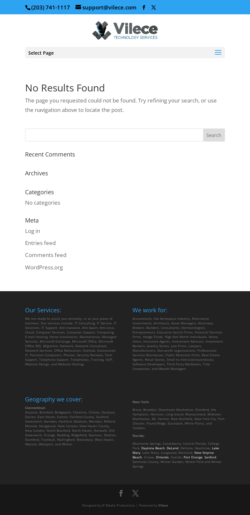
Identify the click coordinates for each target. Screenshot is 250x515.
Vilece (163, 505)
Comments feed (45, 255)
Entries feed (40, 243)
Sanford (210, 457)
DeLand (172, 448)
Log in (32, 231)
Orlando (162, 457)
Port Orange (193, 457)
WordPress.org (44, 267)
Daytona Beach (153, 448)
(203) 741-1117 (50, 7)
